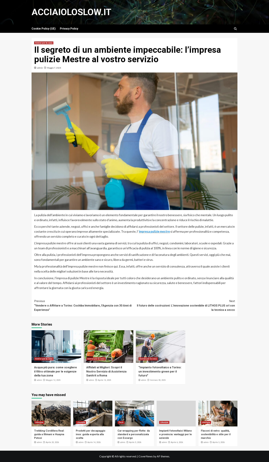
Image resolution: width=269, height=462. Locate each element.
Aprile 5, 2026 (219, 442)
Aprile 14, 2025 (104, 380)
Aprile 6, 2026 (177, 442)
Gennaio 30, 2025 (158, 380)
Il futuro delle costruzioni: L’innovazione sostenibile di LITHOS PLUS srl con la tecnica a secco (184, 305)
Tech (121, 422)
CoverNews (146, 456)
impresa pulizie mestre (154, 231)
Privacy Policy (69, 28)
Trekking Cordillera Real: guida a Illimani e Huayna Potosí (49, 434)
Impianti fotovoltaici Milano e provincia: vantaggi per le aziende (175, 434)
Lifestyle (39, 422)
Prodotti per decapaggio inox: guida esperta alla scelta (90, 434)
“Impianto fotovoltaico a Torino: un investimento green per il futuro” (159, 371)
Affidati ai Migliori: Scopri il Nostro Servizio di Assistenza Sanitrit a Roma (106, 371)
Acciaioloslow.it (71, 12)
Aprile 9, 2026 (135, 442)
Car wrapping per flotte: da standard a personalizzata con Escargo (134, 434)
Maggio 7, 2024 (54, 67)
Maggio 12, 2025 (53, 380)
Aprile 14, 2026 (94, 442)
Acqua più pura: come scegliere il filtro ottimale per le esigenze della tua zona (55, 371)
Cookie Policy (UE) (44, 28)
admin (40, 67)
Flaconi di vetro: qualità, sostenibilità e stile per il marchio (216, 434)
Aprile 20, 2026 (52, 442)
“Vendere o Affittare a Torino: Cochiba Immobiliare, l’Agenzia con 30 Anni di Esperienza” (84, 305)
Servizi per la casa (43, 43)
